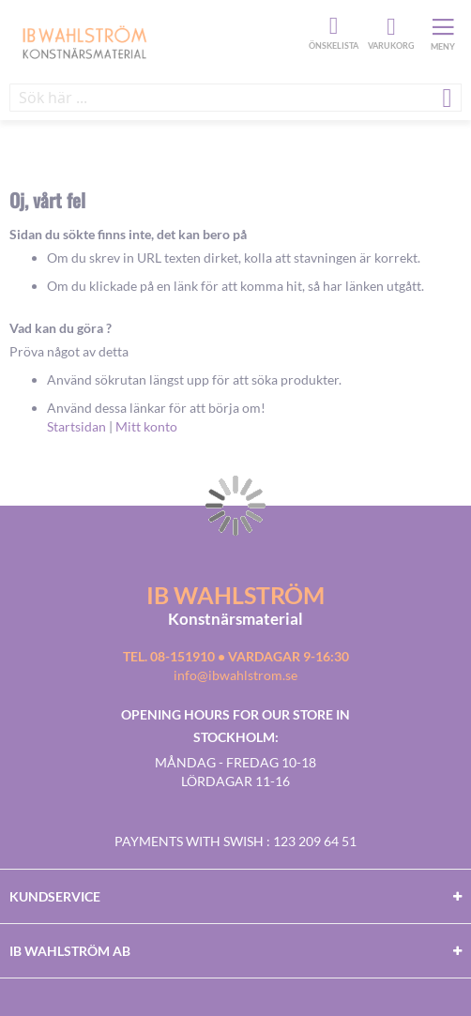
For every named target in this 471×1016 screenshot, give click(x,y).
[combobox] (235, 97)
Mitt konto (146, 426)
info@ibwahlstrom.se (235, 675)
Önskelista (331, 26)
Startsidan (76, 426)
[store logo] (156, 41)
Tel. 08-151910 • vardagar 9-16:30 (236, 656)
